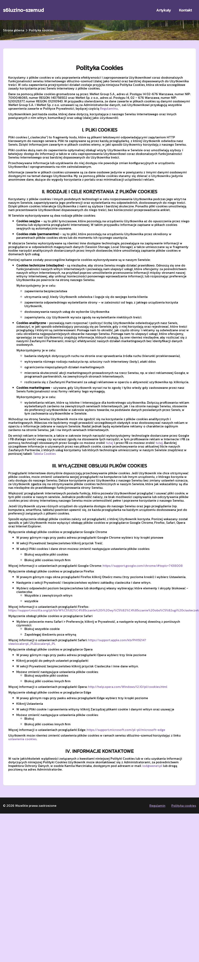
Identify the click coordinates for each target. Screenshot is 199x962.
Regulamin (157, 805)
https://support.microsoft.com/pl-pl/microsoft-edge (126, 729)
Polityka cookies (183, 805)
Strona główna (13, 30)
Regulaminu (109, 108)
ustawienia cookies (22, 739)
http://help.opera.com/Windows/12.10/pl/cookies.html (127, 686)
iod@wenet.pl (152, 765)
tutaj (109, 442)
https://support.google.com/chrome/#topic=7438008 (143, 565)
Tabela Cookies (44, 453)
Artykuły (163, 10)
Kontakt (185, 10)
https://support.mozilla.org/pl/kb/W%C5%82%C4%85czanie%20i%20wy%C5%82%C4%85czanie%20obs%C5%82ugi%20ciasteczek (103, 610)
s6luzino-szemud (23, 10)
